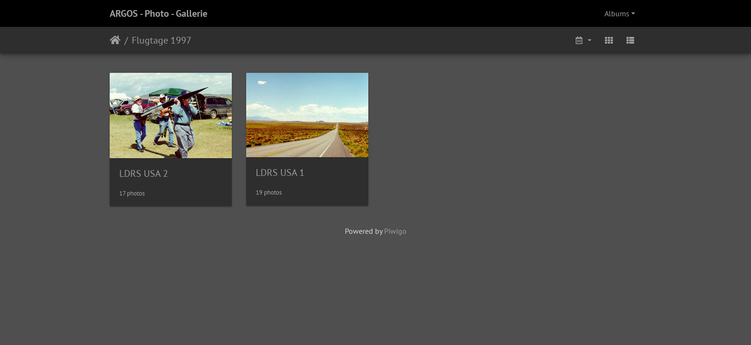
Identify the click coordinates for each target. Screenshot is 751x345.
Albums (616, 13)
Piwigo (395, 231)
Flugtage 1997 (162, 40)
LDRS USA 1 (280, 172)
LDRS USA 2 (143, 173)
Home (115, 40)
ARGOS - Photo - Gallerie (158, 13)
